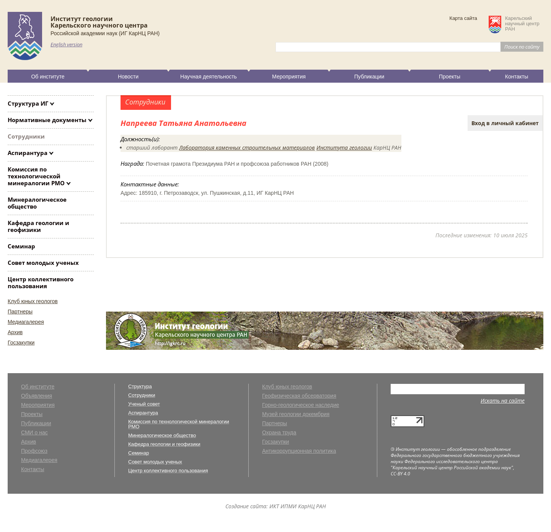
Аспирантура (27, 153)
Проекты (449, 76)
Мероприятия (289, 76)
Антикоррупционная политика (299, 451)
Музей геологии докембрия (295, 414)
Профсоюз (34, 451)
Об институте (47, 76)
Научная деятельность (208, 76)
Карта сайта (463, 18)
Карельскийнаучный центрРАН (522, 24)
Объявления (36, 396)
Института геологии (344, 147)
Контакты (516, 76)
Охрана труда (279, 433)
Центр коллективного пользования (40, 282)
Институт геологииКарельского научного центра (99, 22)
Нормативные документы (47, 120)
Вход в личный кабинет (505, 123)
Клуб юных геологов (33, 301)
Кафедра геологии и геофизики (38, 226)
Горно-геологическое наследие (300, 405)
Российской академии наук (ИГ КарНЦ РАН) (105, 33)
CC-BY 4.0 (400, 473)
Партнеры (20, 311)
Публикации (369, 76)
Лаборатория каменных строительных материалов (247, 147)
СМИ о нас (34, 433)
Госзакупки (21, 342)
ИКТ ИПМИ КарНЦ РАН (297, 506)
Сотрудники (26, 136)
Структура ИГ (28, 103)
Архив (15, 332)
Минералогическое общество (37, 203)
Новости (128, 76)
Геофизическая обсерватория (299, 396)
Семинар (21, 246)
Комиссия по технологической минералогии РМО (36, 176)
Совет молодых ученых (43, 262)
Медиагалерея (26, 322)
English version (66, 44)
